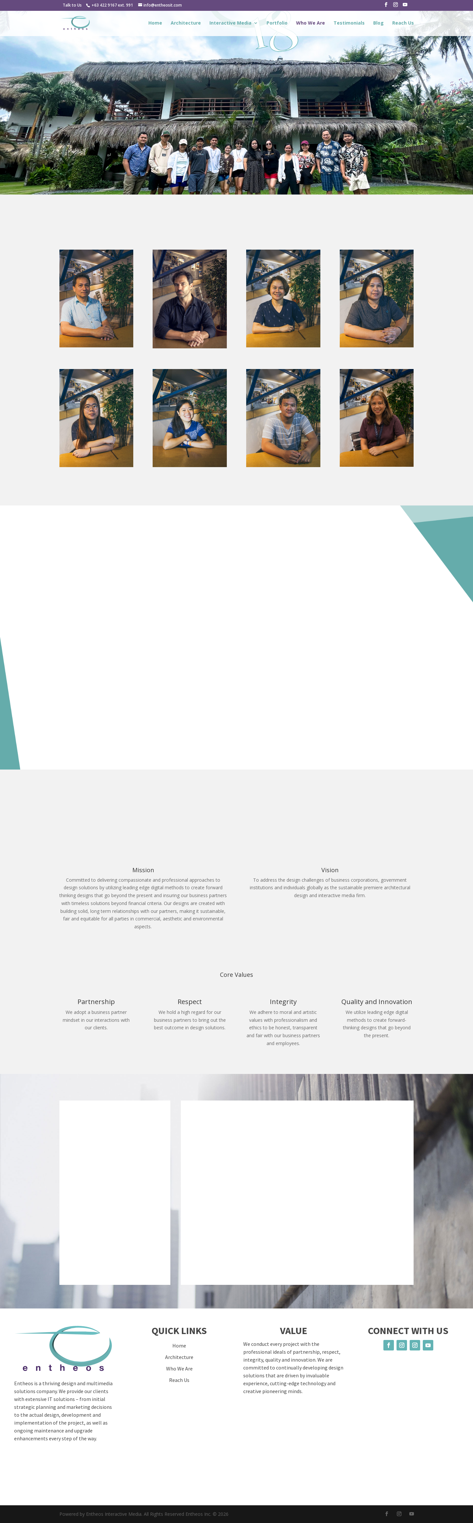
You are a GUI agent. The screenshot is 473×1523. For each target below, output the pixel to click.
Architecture (186, 23)
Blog (378, 23)
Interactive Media (230, 23)
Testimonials (349, 23)
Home (155, 23)
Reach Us (403, 23)
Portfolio (277, 23)
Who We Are (310, 23)
